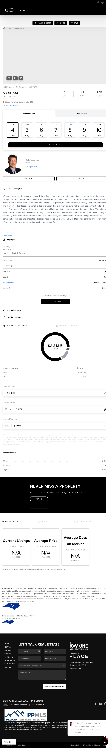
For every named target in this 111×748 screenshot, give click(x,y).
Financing (9, 657)
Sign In (102, 2)
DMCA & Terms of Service (91, 745)
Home (7, 644)
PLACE (40, 701)
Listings (8, 647)
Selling (8, 654)
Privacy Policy (75, 745)
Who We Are (10, 664)
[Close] (106, 723)
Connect (8, 667)
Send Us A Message (54, 686)
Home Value (10, 661)
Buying (8, 650)
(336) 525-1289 (75, 668)
